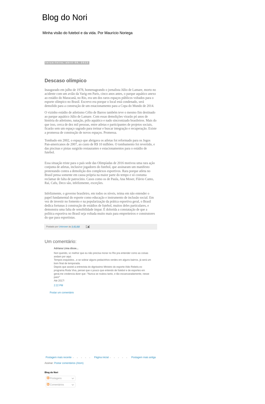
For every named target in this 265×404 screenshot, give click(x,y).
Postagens (54, 378)
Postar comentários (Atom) (69, 363)
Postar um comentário (62, 292)
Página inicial (101, 357)
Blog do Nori (64, 17)
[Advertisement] (96, 47)
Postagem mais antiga (143, 357)
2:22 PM (58, 285)
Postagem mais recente (58, 357)
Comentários (55, 384)
